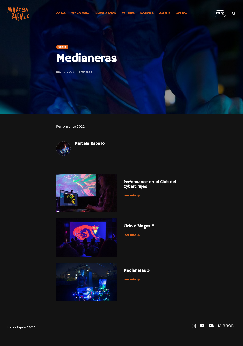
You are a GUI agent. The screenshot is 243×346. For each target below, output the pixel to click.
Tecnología (80, 13)
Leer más (132, 196)
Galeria (164, 13)
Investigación (105, 13)
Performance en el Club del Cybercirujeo (150, 184)
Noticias (147, 13)
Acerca (181, 13)
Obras (61, 13)
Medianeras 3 (137, 270)
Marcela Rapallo (90, 143)
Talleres (128, 13)
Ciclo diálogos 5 (139, 226)
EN (220, 13)
